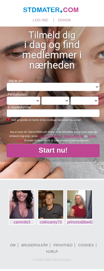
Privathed (63, 245)
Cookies (86, 245)
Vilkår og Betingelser (50, 135)
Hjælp (52, 252)
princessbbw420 (80, 222)
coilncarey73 (51, 222)
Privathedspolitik (73, 135)
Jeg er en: (16, 81)
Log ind (40, 20)
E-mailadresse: (19, 107)
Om (13, 245)
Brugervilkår (34, 245)
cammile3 (22, 222)
